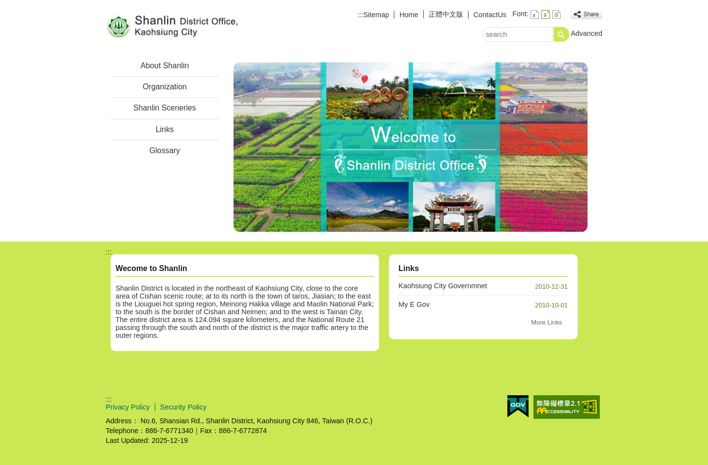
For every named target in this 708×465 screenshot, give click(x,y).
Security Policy (183, 407)
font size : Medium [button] (545, 14)
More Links (546, 322)
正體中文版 (446, 14)
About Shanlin (165, 65)
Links (165, 129)
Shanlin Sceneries (164, 108)
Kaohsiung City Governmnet (443, 286)
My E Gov (414, 304)
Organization (165, 86)
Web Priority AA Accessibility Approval (566, 407)
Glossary (164, 150)
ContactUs (489, 15)
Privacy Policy (128, 407)
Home (408, 15)
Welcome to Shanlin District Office (189, 26)
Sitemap (376, 15)
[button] (561, 34)
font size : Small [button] (535, 14)
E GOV (518, 406)
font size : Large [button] (556, 14)
